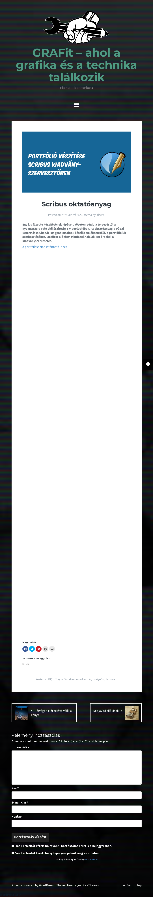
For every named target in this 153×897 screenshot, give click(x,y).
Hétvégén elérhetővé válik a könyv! (51, 713)
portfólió (98, 679)
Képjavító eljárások (107, 711)
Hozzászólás (20, 747)
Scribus (110, 679)
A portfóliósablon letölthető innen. (45, 247)
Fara (70, 885)
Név (15, 788)
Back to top (132, 885)
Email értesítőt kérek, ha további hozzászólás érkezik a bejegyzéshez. (63, 846)
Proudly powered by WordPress (33, 885)
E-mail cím (20, 802)
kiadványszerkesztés (78, 679)
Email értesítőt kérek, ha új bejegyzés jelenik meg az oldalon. (57, 853)
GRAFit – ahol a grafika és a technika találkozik (76, 65)
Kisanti (100, 215)
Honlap (17, 816)
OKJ (50, 679)
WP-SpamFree (91, 859)
